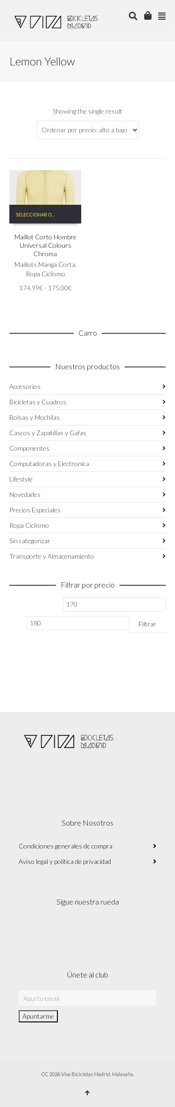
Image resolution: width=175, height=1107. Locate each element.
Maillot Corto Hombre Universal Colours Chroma (45, 245)
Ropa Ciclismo (45, 274)
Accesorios (25, 386)
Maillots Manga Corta (44, 264)
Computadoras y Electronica (49, 463)
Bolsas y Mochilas (34, 417)
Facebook (46, 929)
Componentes (29, 448)
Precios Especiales (35, 510)
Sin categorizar (29, 541)
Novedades (25, 494)
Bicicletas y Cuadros (37, 402)
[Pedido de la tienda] (87, 130)
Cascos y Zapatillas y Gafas (47, 433)
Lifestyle (21, 479)
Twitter (67, 929)
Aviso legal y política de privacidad (65, 861)
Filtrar (147, 624)
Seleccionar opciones (39, 214)
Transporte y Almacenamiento (51, 556)
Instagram (26, 929)
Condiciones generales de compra (65, 846)
